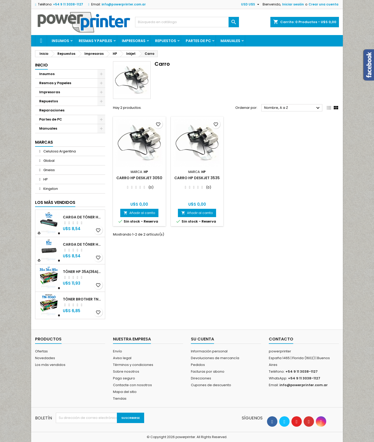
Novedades (45, 358)
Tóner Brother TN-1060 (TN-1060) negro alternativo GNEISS (83, 299)
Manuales (230, 40)
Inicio (41, 65)
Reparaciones (51, 110)
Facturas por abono (207, 371)
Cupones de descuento (211, 385)
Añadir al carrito (139, 213)
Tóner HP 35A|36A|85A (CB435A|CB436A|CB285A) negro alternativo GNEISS (83, 272)
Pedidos (198, 364)
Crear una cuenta (323, 4)
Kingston (50, 188)
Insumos (60, 40)
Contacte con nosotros (132, 385)
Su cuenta (202, 339)
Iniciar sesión (293, 4)
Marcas (44, 142)
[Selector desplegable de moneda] (251, 4)
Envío (117, 351)
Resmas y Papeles (95, 40)
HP (45, 179)
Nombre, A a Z (292, 108)
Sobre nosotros (126, 371)
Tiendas (119, 398)
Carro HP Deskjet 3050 (139, 177)
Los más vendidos (55, 202)
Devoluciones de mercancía (215, 358)
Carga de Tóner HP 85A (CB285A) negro (83, 244)
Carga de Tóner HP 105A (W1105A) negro (83, 217)
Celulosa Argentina (59, 151)
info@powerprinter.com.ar (124, 4)
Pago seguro (124, 378)
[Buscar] (187, 22)
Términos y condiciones (133, 364)
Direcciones (201, 378)
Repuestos (165, 40)
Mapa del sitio (125, 391)
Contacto (281, 339)
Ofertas (41, 351)
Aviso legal (122, 358)
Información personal (209, 351)
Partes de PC (198, 40)
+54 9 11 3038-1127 (68, 4)
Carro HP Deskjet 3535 (197, 177)
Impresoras (133, 40)
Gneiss (49, 170)
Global (49, 160)
